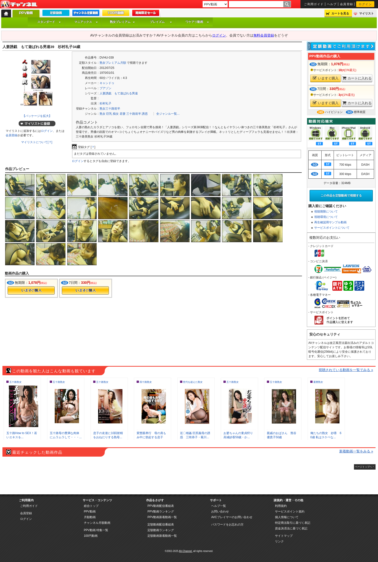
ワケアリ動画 (197, 22)
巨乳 (109, 113)
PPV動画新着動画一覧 (162, 517)
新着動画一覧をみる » (356, 451)
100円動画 (91, 535)
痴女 (116, 113)
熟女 (102, 113)
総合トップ (91, 506)
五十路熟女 (15, 382)
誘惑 (145, 113)
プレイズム (161, 22)
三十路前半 (133, 113)
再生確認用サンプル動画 (330, 222)
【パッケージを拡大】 (37, 116)
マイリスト (366, 13)
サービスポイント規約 (289, 511)
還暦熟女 (318, 382)
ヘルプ (332, 4)
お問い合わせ (220, 511)
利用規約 (281, 506)
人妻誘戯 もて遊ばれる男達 (119, 93)
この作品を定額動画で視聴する (341, 195)
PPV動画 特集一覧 (96, 530)
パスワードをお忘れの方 (227, 524)
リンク (279, 541)
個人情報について (287, 517)
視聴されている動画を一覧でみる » (346, 370)
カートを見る (340, 13)
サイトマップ (284, 535)
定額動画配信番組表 (160, 524)
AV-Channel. (185, 551)
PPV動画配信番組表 (160, 506)
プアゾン (105, 88)
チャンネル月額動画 (97, 523)
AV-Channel (18, 4)
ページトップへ (363, 466)
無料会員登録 (263, 35)
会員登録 (346, 4)
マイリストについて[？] (36, 142)
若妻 (123, 113)
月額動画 (90, 517)
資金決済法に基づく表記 (291, 528)
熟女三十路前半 (110, 108)
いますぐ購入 (326, 78)
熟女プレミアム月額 (113, 62)
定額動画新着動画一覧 (162, 535)
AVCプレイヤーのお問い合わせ (231, 517)
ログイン (365, 4)
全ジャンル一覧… (168, 113)
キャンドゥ (107, 83)
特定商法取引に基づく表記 (292, 523)
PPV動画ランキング (160, 511)
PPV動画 (90, 511)
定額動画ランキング (160, 530)
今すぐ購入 (31, 290)
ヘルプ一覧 (218, 506)
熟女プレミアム (122, 22)
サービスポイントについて (332, 227)
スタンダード (49, 22)
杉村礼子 (105, 103)
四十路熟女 (146, 382)
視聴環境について (326, 217)
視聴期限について (326, 211)
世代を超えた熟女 (193, 382)
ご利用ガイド (314, 4)
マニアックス (86, 22)
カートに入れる (357, 78)
